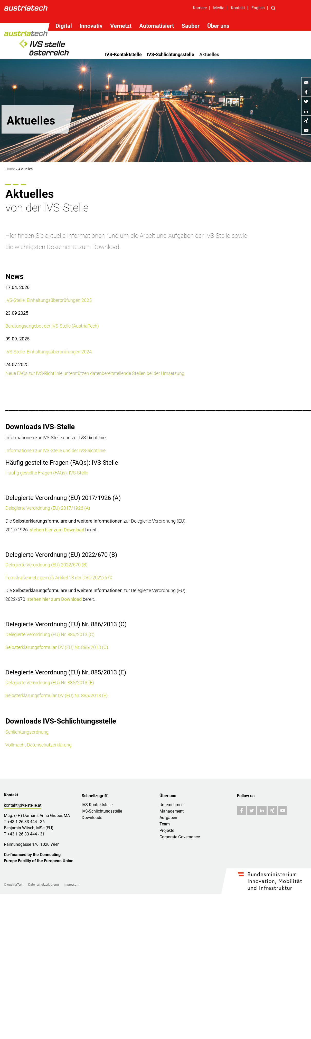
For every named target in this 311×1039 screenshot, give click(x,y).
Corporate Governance (179, 836)
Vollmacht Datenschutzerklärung (38, 744)
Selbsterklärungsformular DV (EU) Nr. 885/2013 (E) (56, 695)
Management (171, 811)
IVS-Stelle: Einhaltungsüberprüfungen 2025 (48, 300)
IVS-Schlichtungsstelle (170, 54)
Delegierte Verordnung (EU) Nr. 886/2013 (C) (50, 634)
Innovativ (91, 26)
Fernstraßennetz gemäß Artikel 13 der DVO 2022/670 (58, 577)
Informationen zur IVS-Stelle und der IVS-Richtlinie (55, 450)
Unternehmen (171, 804)
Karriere (200, 7)
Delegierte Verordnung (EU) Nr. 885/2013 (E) (49, 682)
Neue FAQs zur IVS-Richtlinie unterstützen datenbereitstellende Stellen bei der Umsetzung (94, 373)
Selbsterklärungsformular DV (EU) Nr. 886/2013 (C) (56, 647)
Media (218, 7)
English (258, 7)
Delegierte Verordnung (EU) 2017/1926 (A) (47, 508)
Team (164, 824)
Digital (63, 26)
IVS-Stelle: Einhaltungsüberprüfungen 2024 (48, 351)
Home (10, 169)
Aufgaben (168, 817)
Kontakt (238, 7)
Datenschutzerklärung (43, 884)
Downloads (92, 817)
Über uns (218, 26)
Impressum (71, 884)
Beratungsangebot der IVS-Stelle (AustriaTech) (52, 326)
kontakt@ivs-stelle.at (22, 805)
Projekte (166, 830)
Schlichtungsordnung (27, 732)
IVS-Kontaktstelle (123, 54)
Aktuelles (209, 54)
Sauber (191, 26)
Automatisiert (156, 26)
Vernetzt (120, 26)
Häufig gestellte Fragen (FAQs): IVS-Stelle (46, 473)
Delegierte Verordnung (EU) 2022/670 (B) (46, 564)
